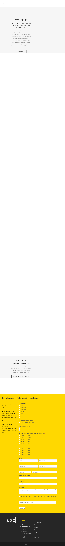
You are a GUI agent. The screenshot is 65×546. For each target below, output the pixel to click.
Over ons (36, 524)
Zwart (21, 411)
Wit (21, 415)
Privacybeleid (37, 537)
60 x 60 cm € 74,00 (24, 454)
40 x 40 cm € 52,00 (24, 452)
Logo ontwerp (37, 522)
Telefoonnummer (24, 475)
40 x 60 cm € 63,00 (24, 441)
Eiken (21, 413)
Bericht (21, 487)
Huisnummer (43, 464)
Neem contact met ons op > (21, 376)
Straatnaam (23, 464)
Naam (21, 458)
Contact (36, 532)
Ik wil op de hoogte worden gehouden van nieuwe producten (38, 496)
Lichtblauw (23, 409)
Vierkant (22, 430)
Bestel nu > (21, 51)
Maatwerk (36, 527)
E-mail (21, 481)
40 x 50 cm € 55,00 (24, 439)
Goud (21, 405)
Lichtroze (23, 407)
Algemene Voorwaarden (39, 535)
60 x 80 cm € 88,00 (24, 443)
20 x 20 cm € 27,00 (24, 448)
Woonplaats (36, 470)
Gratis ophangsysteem (26, 422)
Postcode (22, 470)
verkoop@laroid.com (25, 526)
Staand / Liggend (25, 428)
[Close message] (63, 401)
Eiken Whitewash (25, 417)
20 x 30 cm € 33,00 (25, 437)
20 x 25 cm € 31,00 (24, 435)
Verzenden (22, 508)
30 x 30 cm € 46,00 (24, 450)
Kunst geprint (37, 529)
